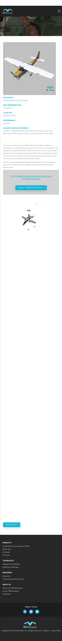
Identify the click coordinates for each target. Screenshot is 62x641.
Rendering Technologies (11, 567)
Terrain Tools (7, 549)
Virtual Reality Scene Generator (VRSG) (16, 546)
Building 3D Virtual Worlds (11, 564)
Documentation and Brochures (13, 579)
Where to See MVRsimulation (13, 588)
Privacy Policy (55, 631)
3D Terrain (6, 555)
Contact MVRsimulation (11, 591)
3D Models (6, 552)
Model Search (11, 524)
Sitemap (46, 631)
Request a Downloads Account (30, 187)
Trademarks (7, 594)
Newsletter (6, 576)
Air (28, 230)
